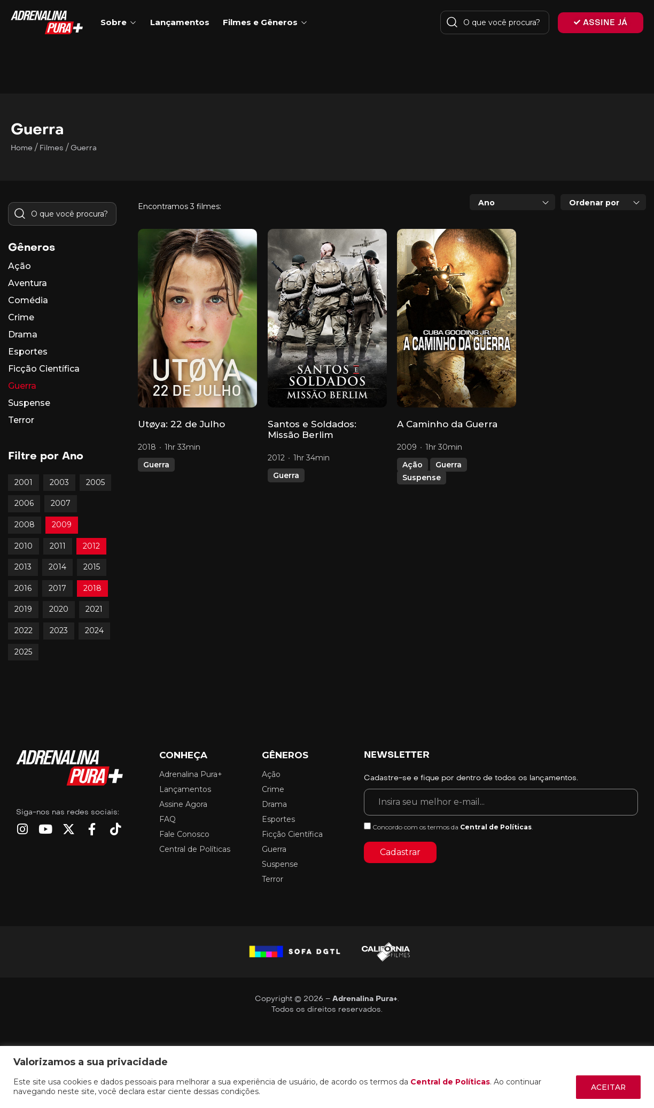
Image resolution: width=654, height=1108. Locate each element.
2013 (23, 567)
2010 (23, 546)
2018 (92, 588)
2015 (91, 567)
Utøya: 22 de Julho (181, 424)
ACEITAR (607, 1087)
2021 (94, 609)
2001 (23, 482)
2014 (57, 567)
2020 (58, 609)
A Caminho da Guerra (447, 424)
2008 (24, 524)
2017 (57, 588)
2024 (94, 630)
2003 (59, 482)
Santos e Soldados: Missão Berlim (312, 429)
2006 (24, 503)
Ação (412, 465)
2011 (58, 546)
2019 (23, 609)
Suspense (421, 477)
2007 (61, 503)
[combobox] (512, 202)
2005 (95, 482)
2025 (23, 652)
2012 (91, 546)
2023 (59, 630)
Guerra (156, 465)
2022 (23, 630)
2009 (62, 524)
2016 (23, 588)
